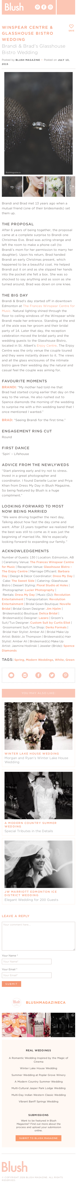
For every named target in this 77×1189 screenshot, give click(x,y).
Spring (19, 659)
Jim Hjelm (53, 608)
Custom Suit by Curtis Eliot (50, 622)
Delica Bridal (47, 613)
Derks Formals (56, 627)
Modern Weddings (39, 659)
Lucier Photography (39, 590)
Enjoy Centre (47, 345)
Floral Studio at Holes (52, 585)
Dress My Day (63, 576)
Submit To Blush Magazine (38, 1138)
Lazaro (44, 618)
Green (70, 659)
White (59, 659)
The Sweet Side (23, 580)
